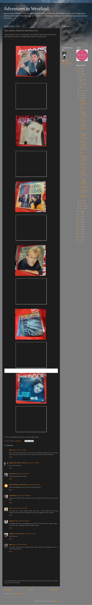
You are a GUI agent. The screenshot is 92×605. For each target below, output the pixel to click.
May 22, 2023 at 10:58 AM (23, 495)
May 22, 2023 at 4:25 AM (21, 473)
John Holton (12, 495)
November (82, 79)
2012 (79, 236)
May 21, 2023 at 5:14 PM (32, 462)
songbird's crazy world (15, 533)
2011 (79, 239)
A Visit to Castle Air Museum (83, 120)
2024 (79, 71)
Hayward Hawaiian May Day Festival (83, 143)
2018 (79, 221)
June (81, 95)
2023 (79, 73)
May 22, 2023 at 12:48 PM (22, 521)
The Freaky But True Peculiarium (83, 173)
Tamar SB (12, 473)
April (81, 200)
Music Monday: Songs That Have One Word (83, 158)
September (83, 86)
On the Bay (83, 152)
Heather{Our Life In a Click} (17, 462)
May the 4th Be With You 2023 (84, 192)
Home (31, 589)
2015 (79, 229)
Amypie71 (12, 521)
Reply (10, 457)
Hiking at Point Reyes (84, 196)
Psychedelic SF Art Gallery (84, 186)
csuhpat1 (66, 61)
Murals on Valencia (82, 164)
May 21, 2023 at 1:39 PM (19, 450)
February (82, 205)
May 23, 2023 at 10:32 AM (20, 544)
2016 (79, 226)
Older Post (54, 589)
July (81, 93)
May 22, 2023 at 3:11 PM (28, 533)
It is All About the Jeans (83, 125)
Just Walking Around (83, 168)
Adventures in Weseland (26, 8)
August (82, 90)
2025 (79, 68)
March (82, 203)
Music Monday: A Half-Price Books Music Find (83, 135)
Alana (10, 450)
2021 (79, 214)
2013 (79, 234)
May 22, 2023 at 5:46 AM (33, 484)
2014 (79, 231)
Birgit (10, 544)
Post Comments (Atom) (17, 593)
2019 (79, 219)
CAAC (11, 508)
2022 (79, 211)
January (82, 208)
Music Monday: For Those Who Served (83, 114)
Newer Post (8, 589)
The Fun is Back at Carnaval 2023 (83, 102)
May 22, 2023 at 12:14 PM (20, 508)
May (81, 98)
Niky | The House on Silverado (17, 484)
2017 (79, 224)
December (82, 75)
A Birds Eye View (83, 108)
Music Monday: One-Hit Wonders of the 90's (83, 180)
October (82, 83)
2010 (79, 241)
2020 (79, 216)
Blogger (55, 601)
